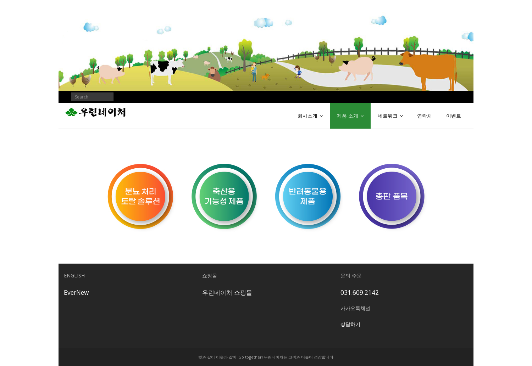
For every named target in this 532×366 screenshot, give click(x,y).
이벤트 (453, 115)
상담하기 (350, 324)
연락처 (424, 115)
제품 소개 (347, 115)
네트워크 (388, 115)
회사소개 (307, 115)
